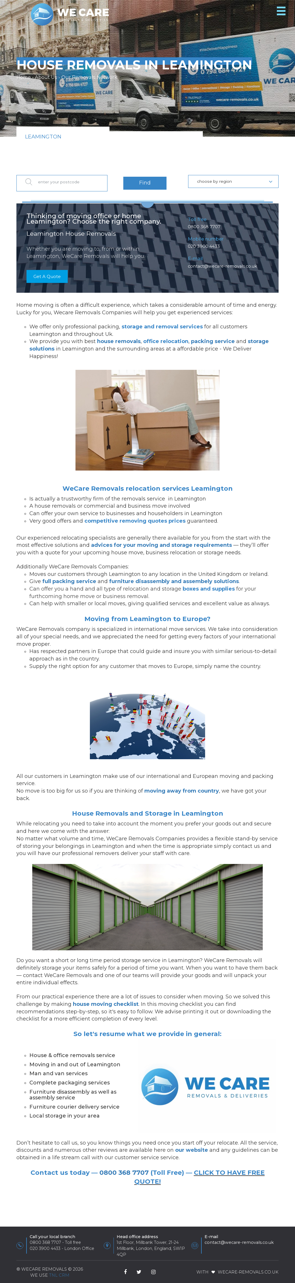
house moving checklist (106, 1001)
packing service (213, 339)
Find (145, 181)
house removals (119, 339)
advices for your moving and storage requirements (161, 543)
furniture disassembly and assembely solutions (174, 579)
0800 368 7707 (204, 224)
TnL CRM (59, 1272)
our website (191, 1148)
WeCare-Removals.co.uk (248, 1269)
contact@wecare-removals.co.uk (222, 263)
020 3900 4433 (204, 243)
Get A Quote (48, 274)
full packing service (69, 579)
